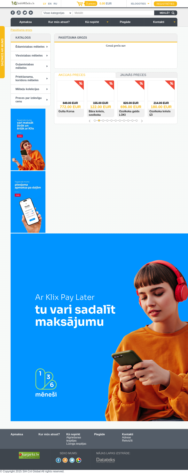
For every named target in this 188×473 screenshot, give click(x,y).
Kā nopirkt (97, 22)
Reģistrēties (165, 3)
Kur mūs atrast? (62, 22)
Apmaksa (30, 22)
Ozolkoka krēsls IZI (166, 113)
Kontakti (164, 22)
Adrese (126, 437)
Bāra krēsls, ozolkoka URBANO (103, 115)
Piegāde (131, 22)
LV (44, 3)
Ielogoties (138, 3)
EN (49, 3)
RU (55, 3)
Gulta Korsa (73, 111)
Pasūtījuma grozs (21, 30)
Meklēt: (79, 12)
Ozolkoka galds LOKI (136, 113)
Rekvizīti (127, 440)
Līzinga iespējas (76, 443)
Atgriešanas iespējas (73, 439)
